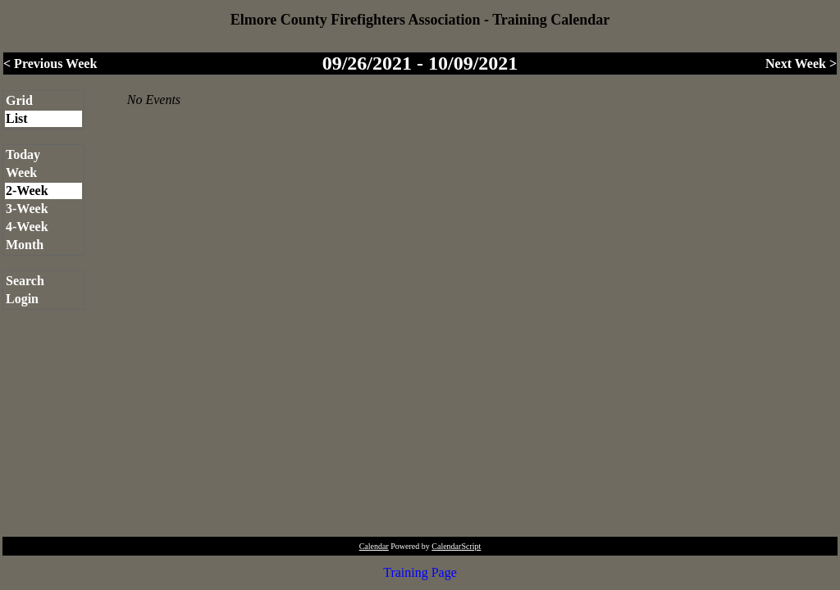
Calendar (374, 546)
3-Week (27, 209)
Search (25, 281)
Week (21, 172)
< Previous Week (50, 63)
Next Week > (801, 63)
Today (23, 154)
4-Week (27, 227)
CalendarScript (456, 546)
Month (24, 245)
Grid (19, 100)
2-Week (27, 190)
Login (22, 299)
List (17, 118)
